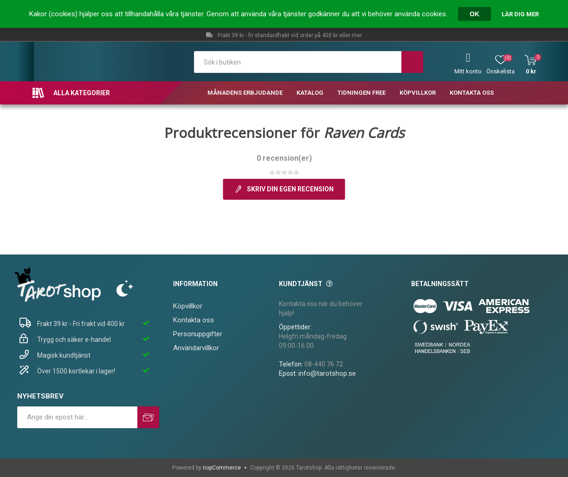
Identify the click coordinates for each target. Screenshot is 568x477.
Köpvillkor (187, 306)
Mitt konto (468, 71)
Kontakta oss (193, 320)
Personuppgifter (197, 334)
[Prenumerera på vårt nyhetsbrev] (77, 417)
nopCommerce (222, 467)
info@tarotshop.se (327, 373)
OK (474, 14)
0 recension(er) (284, 158)
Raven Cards (363, 132)
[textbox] (297, 62)
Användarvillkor (196, 348)
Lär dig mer (520, 14)
